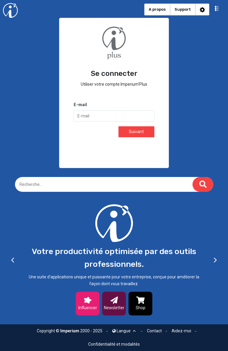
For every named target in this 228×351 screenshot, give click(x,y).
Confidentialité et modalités (114, 344)
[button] (217, 9)
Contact (154, 330)
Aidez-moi (181, 330)
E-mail (80, 104)
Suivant (136, 131)
